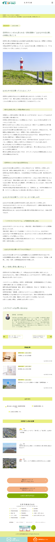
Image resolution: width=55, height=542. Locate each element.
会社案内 (23, 517)
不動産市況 (23, 508)
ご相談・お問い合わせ (39, 513)
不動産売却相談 (14, 511)
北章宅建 (28, 2)
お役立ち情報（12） (16, 411)
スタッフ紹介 (14, 515)
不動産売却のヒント (25, 511)
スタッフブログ (19, 522)
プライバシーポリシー (40, 522)
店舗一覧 (13, 513)
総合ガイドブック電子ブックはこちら (27, 480)
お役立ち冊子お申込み (27, 495)
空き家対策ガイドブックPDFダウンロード (27, 489)
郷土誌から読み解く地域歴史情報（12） (16, 406)
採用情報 (11, 522)
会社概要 (36, 508)
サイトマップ (29, 522)
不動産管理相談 (24, 515)
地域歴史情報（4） (39, 406)
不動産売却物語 (14, 517)
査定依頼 (36, 511)
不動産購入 (23, 513)
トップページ (14, 508)
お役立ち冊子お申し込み (39, 515)
